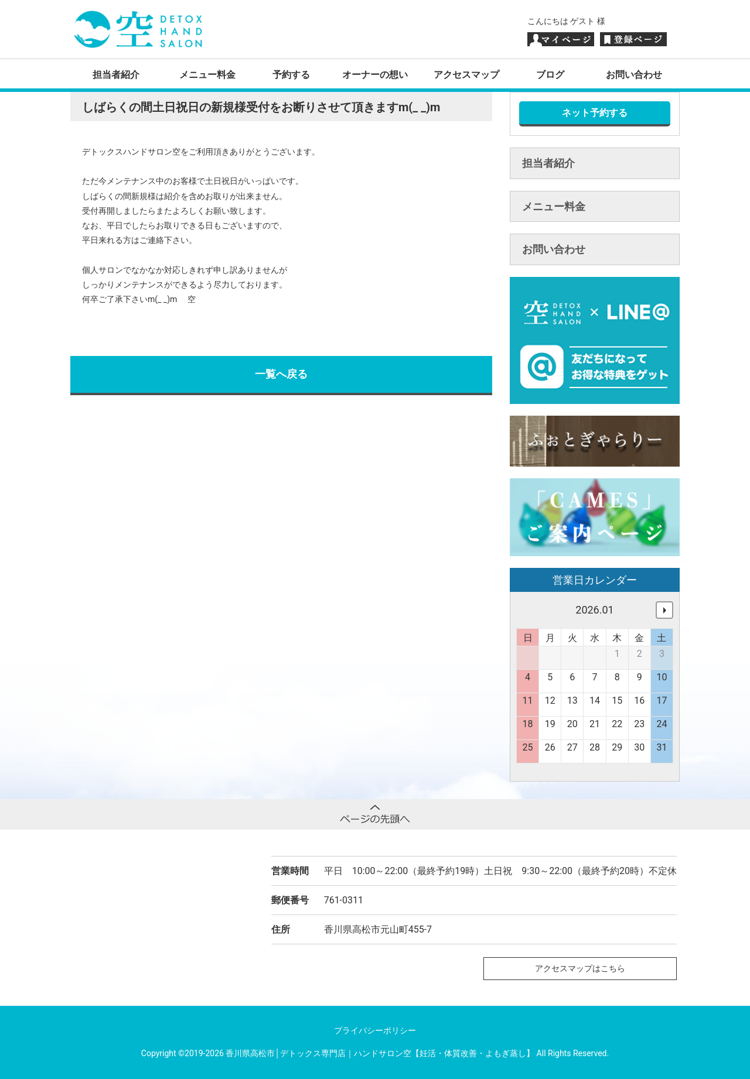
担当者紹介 (116, 74)
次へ (664, 610)
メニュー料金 (207, 74)
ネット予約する (595, 112)
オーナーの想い (375, 74)
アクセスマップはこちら (580, 968)
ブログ (550, 74)
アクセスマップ (466, 74)
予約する (291, 74)
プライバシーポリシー (375, 1030)
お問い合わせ (634, 74)
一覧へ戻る (281, 374)
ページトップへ (375, 814)
